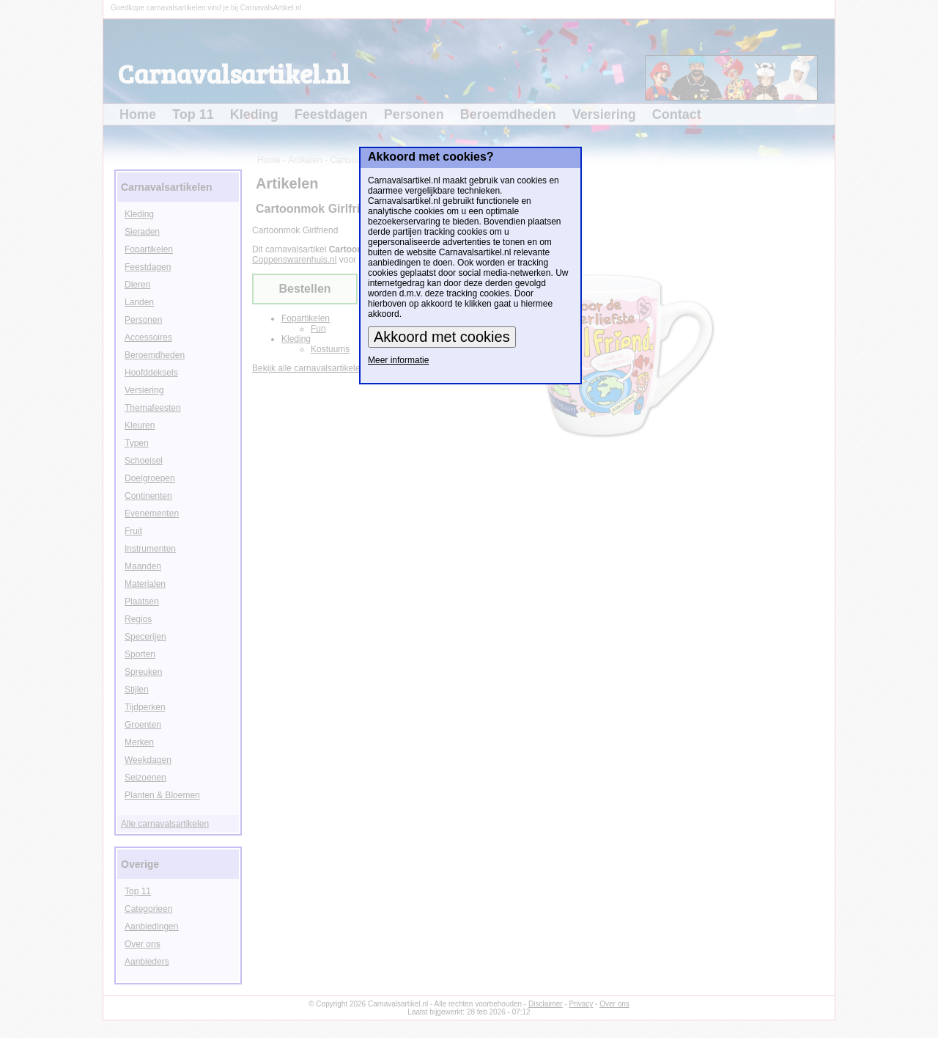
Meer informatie (398, 360)
